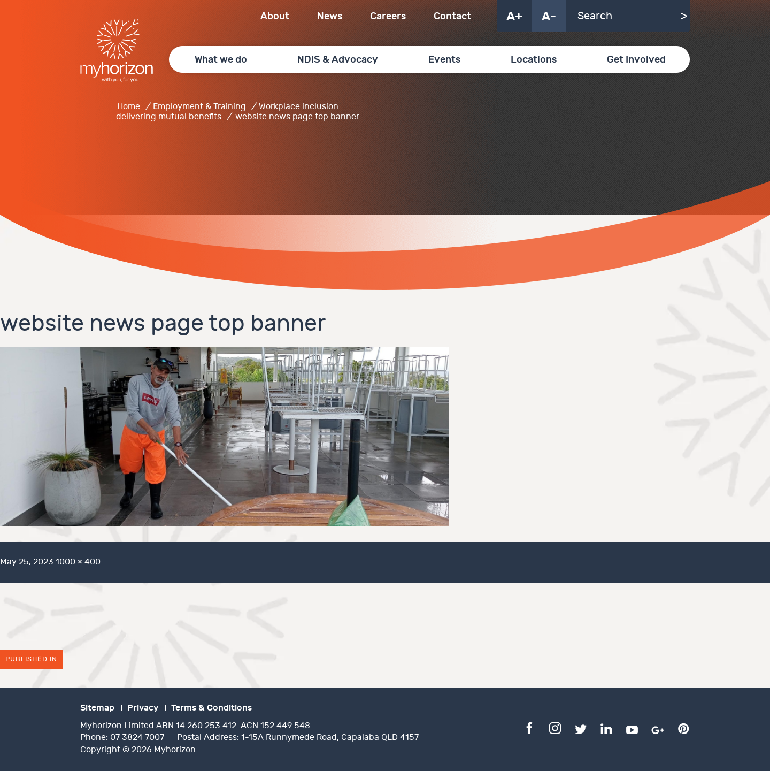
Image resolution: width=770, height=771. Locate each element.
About (274, 16)
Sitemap (97, 708)
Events (444, 59)
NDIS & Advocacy (337, 59)
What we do (221, 59)
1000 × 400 (78, 562)
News (329, 16)
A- (549, 16)
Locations (534, 59)
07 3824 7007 (137, 737)
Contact (452, 16)
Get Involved (636, 59)
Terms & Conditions (211, 708)
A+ (514, 16)
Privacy (142, 708)
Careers (388, 16)
